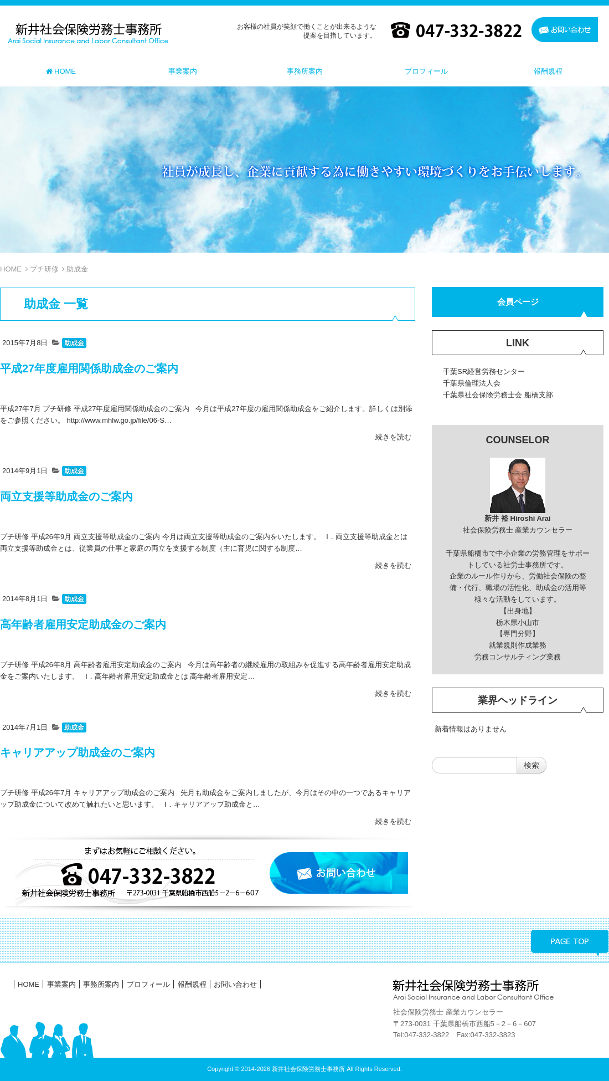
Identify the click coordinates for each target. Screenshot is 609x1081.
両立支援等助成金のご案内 (66, 496)
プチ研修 (44, 269)
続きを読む (393, 437)
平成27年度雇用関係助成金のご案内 (89, 368)
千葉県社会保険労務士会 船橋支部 (498, 395)
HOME (11, 269)
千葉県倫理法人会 (471, 383)
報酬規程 (192, 984)
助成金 (74, 343)
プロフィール (148, 984)
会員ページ (518, 301)
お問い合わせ (235, 984)
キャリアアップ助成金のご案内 (77, 752)
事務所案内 (101, 984)
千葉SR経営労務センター (484, 371)
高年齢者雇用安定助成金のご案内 (83, 624)
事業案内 (61, 984)
